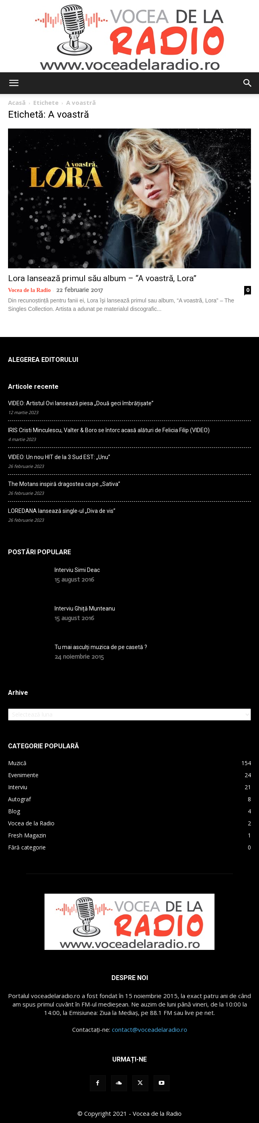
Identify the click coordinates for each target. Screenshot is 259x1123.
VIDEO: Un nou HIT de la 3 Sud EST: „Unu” (59, 457)
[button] (13, 83)
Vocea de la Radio (29, 290)
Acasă (17, 102)
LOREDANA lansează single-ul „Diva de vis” (61, 511)
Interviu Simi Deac (77, 570)
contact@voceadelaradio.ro (149, 1029)
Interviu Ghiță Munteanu (85, 608)
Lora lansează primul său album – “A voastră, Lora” (102, 278)
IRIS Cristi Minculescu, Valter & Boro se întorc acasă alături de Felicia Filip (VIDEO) (109, 430)
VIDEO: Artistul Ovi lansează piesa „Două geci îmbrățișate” (81, 403)
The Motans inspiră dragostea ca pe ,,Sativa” (64, 484)
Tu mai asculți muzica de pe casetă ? (101, 647)
